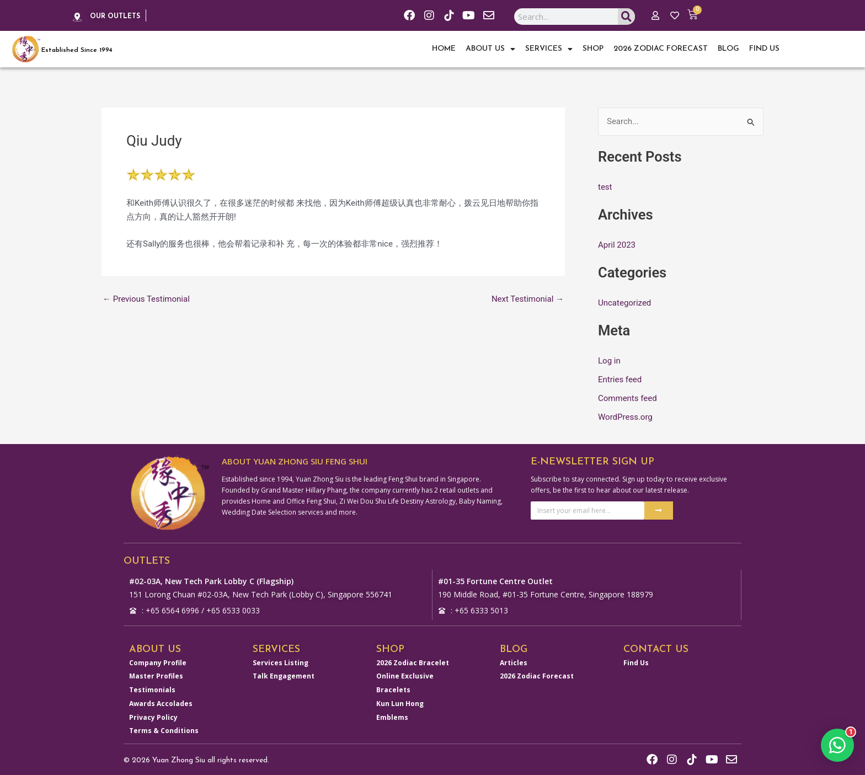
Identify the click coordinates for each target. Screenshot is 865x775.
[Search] (626, 16)
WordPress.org (625, 417)
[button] (837, 745)
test (605, 187)
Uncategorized (624, 303)
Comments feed (627, 398)
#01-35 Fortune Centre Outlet (495, 581)
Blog (728, 49)
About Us (490, 49)
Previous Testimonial (146, 299)
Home (444, 49)
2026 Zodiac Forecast (660, 49)
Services (549, 49)
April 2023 (617, 245)
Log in (609, 361)
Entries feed (620, 379)
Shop (593, 49)
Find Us (764, 49)
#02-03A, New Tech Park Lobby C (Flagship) (211, 581)
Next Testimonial (528, 299)
